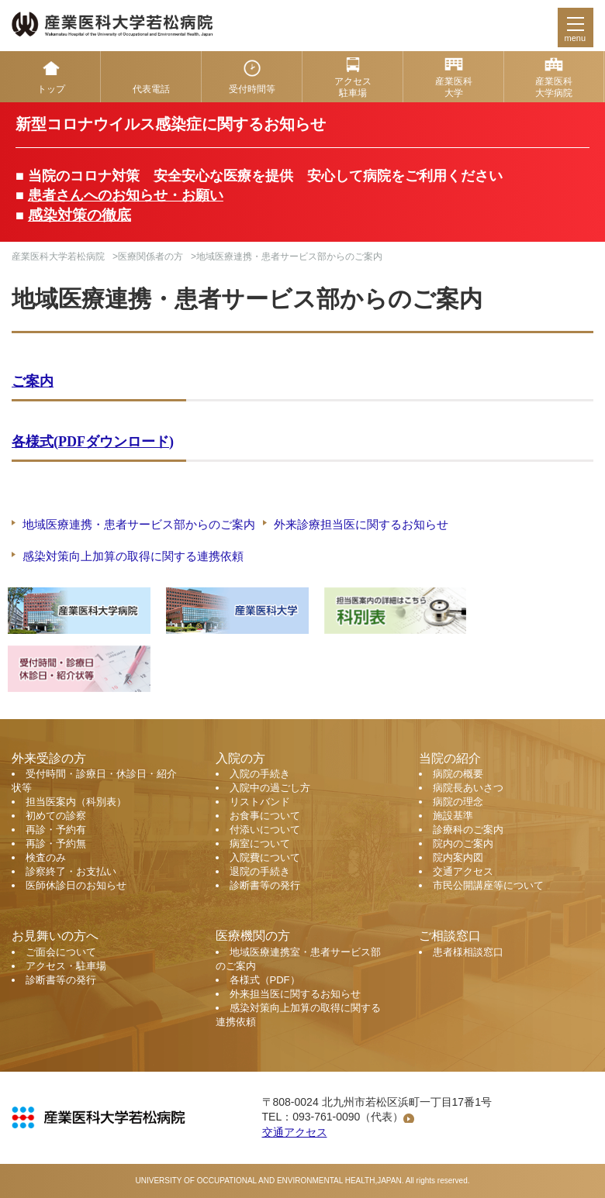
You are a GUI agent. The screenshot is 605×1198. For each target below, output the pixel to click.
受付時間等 (252, 89)
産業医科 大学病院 (553, 87)
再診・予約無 (56, 843)
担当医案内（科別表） (76, 801)
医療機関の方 (253, 935)
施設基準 (453, 815)
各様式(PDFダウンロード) (93, 441)
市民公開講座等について (488, 885)
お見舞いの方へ (55, 935)
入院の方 (240, 758)
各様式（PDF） (265, 980)
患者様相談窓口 (468, 952)
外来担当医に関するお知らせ (295, 994)
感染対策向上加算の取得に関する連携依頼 (133, 556)
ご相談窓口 (450, 935)
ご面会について (61, 952)
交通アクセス (463, 871)
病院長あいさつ (468, 788)
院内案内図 (458, 857)
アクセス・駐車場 (66, 966)
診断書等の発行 (265, 885)
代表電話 (151, 89)
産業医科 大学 (453, 87)
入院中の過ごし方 (270, 788)
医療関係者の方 (150, 256)
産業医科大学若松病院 (58, 256)
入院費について (265, 857)
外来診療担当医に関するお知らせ (361, 524)
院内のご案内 (463, 843)
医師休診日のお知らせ (76, 885)
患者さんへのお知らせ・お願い (125, 195)
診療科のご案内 (468, 829)
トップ (51, 89)
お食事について (265, 815)
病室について (260, 843)
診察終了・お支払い (71, 871)
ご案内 (33, 381)
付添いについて (265, 829)
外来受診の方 (49, 758)
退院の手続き (260, 871)
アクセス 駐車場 (353, 87)
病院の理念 (458, 801)
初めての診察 (56, 815)
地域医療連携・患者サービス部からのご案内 (138, 524)
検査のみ (46, 857)
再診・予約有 (56, 829)
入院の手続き (260, 774)
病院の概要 (458, 774)
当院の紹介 (450, 758)
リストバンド (260, 801)
